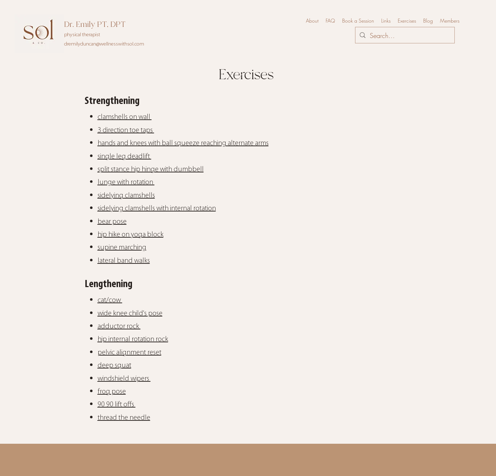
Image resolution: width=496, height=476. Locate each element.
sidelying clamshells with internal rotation (157, 208)
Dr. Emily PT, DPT (95, 24)
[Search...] (404, 35)
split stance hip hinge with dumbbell (151, 169)
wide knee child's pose (130, 313)
